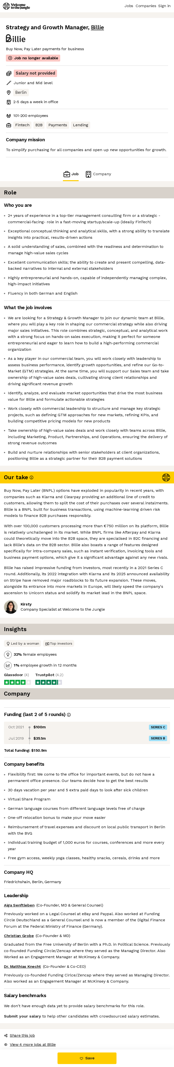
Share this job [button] (18, 1016)
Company (95, 174)
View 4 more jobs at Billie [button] (28, 1025)
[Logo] (16, 6)
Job (74, 174)
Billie (86, 27)
